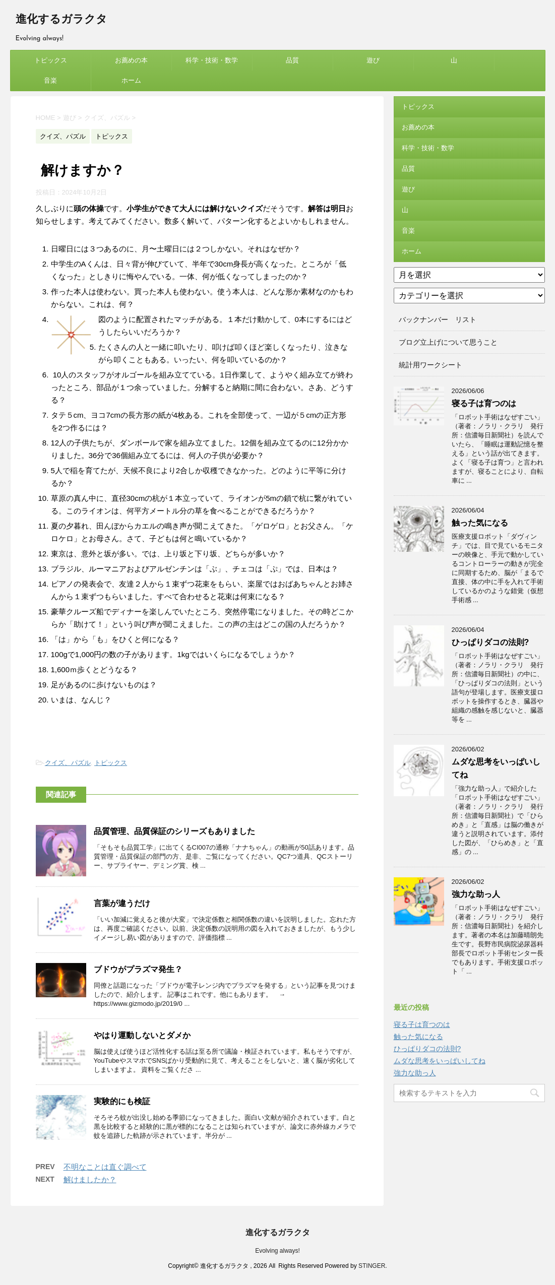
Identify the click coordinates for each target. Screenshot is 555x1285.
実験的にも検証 (122, 1101)
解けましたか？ (90, 1179)
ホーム (131, 80)
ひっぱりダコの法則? (490, 642)
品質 (292, 60)
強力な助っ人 (476, 894)
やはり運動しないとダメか (142, 1035)
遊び (373, 60)
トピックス (50, 60)
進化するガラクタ (61, 20)
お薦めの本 (131, 60)
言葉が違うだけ (122, 903)
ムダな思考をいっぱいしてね (439, 1061)
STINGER (371, 1265)
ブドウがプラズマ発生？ (138, 969)
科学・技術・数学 (212, 60)
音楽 (50, 80)
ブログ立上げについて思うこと (448, 342)
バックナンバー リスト (437, 319)
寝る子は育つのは (484, 403)
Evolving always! (277, 1250)
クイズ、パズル (68, 762)
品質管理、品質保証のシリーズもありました (174, 831)
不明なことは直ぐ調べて (105, 1167)
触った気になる (480, 523)
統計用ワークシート (430, 365)
